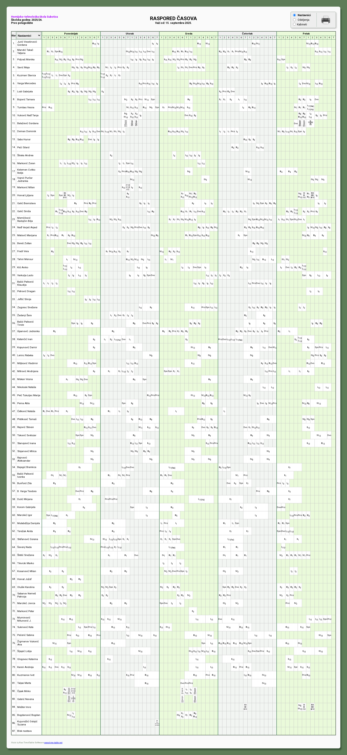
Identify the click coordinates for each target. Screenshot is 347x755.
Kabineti (302, 24)
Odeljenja (303, 19)
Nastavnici (304, 15)
